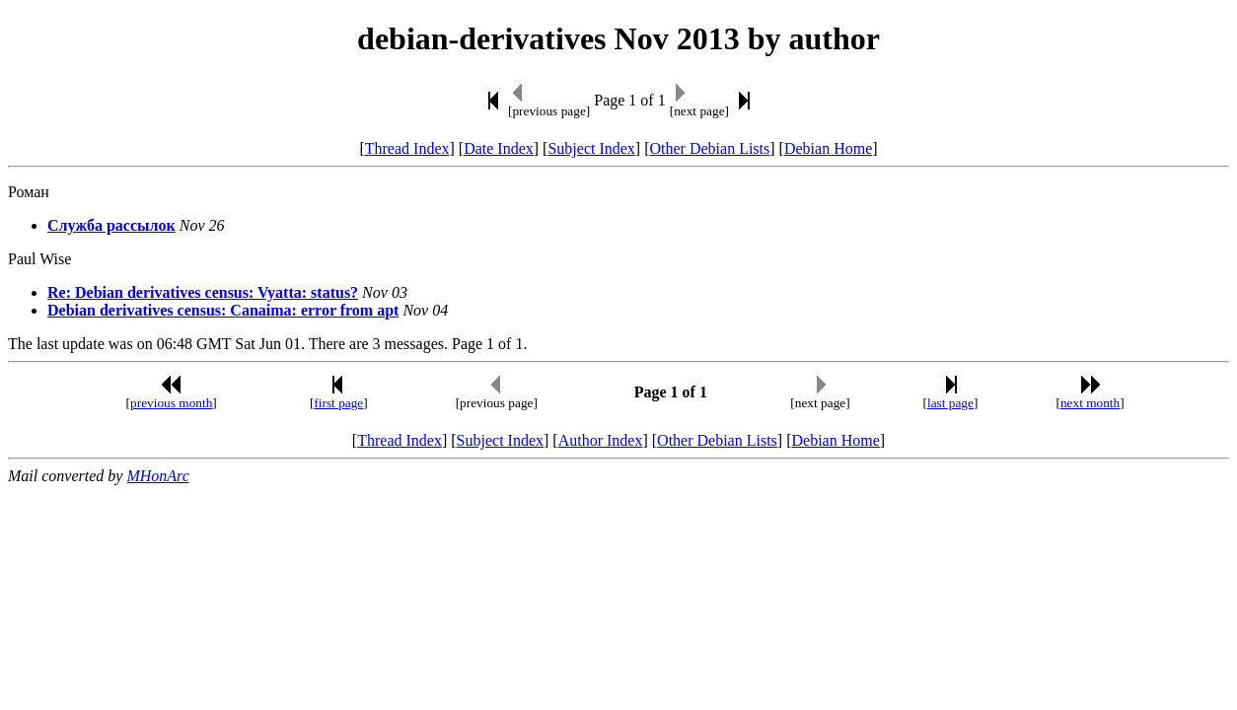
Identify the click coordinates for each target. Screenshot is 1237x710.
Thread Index (407, 148)
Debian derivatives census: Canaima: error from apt (223, 310)
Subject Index (590, 148)
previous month (171, 402)
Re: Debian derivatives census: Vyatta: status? (202, 292)
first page (338, 402)
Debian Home (828, 148)
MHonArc (157, 475)
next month (1090, 402)
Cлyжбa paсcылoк (111, 225)
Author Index (600, 440)
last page (950, 402)
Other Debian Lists (710, 148)
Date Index (499, 148)
